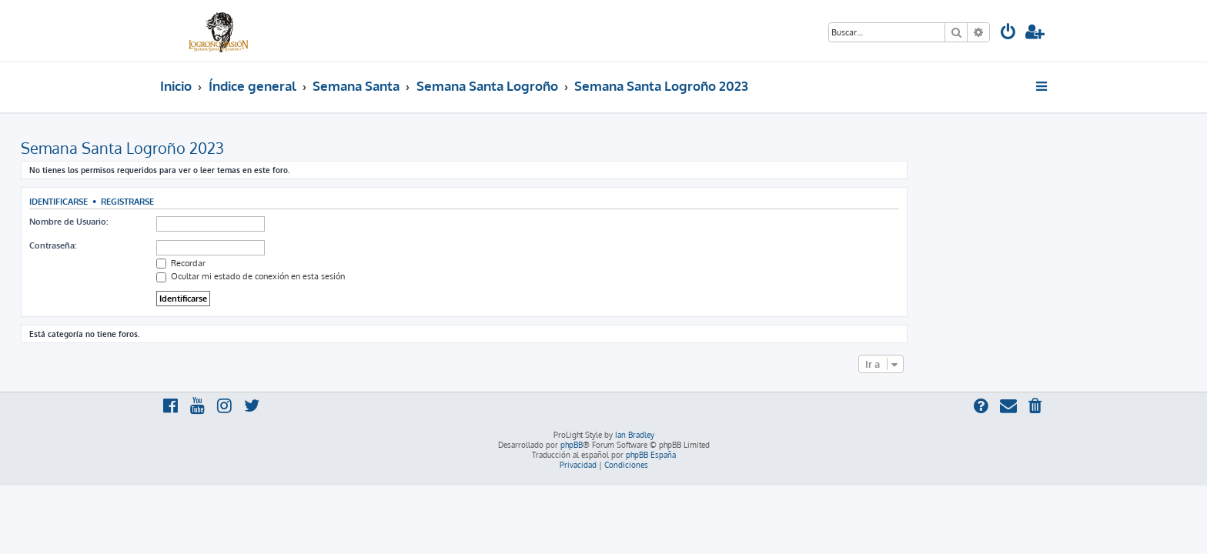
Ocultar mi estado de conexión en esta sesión (390, 276)
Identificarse (198, 201)
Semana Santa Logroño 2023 (261, 148)
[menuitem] (1008, 33)
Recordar (320, 263)
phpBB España (651, 454)
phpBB (571, 444)
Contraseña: (192, 245)
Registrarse (266, 201)
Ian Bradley (634, 434)
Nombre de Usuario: (208, 221)
